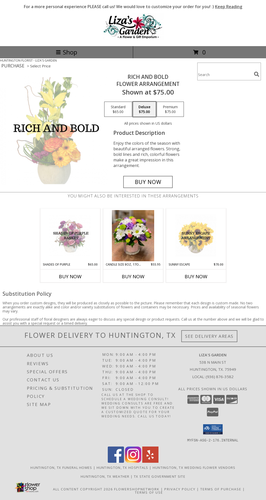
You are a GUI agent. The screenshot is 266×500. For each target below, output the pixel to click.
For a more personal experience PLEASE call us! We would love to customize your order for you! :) (133, 6)
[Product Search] (225, 74)
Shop (66, 52)
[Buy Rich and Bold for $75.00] (148, 182)
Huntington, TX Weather (105, 476)
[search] (257, 74)
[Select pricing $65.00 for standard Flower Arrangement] (118, 109)
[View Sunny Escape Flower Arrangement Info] (196, 235)
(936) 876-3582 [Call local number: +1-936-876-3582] (220, 376)
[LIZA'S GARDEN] (133, 38)
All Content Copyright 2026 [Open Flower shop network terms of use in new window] (83, 489)
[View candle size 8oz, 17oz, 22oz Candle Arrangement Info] (133, 235)
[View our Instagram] (133, 461)
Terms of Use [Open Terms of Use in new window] (149, 492)
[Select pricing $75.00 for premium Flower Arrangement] (170, 109)
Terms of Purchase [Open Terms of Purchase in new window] (220, 489)
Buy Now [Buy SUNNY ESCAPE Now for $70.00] (196, 276)
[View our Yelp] (150, 461)
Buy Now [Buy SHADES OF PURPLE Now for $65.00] (70, 276)
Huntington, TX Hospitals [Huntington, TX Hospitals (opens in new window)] (122, 467)
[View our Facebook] (116, 461)
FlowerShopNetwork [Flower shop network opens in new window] (136, 489)
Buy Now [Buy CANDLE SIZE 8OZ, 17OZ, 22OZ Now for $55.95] (133, 276)
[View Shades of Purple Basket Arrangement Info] (70, 235)
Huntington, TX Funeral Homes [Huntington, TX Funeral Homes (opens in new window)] (61, 467)
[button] (213, 429)
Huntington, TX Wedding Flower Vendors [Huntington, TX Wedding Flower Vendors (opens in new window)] (194, 467)
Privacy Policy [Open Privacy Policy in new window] (180, 489)
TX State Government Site (159, 476)
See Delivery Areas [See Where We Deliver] (209, 336)
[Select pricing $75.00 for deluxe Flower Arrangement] (144, 109)
